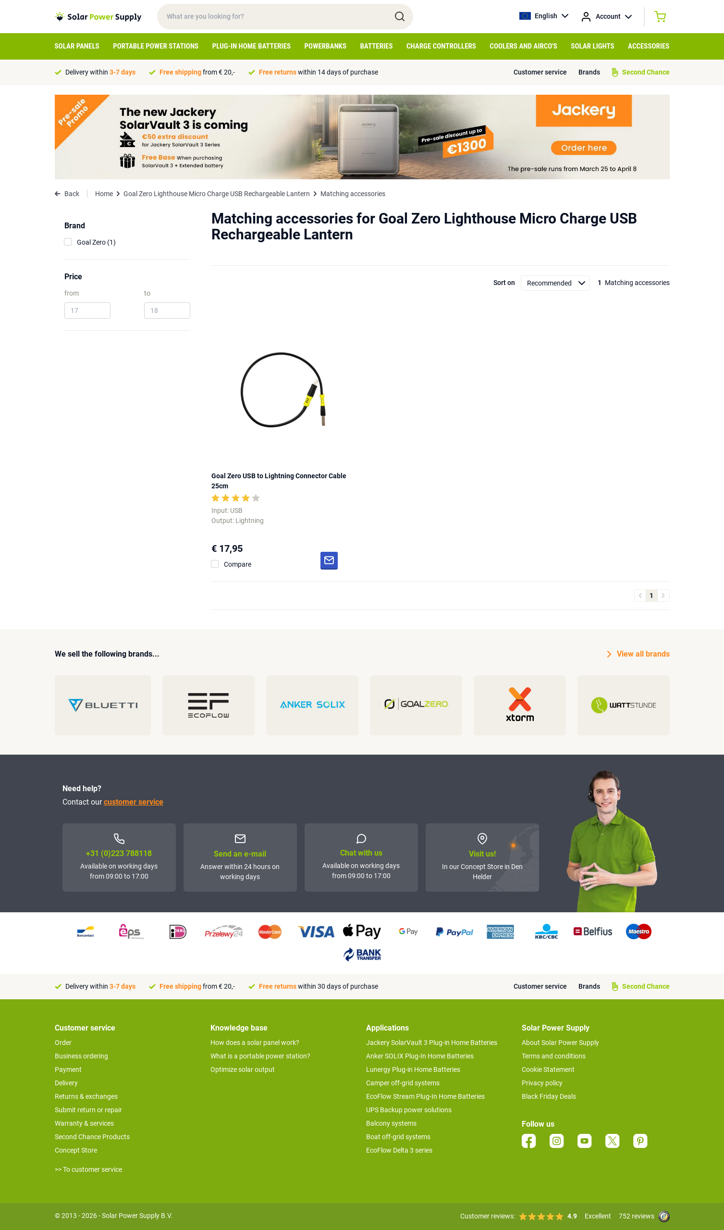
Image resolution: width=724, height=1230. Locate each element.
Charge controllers (441, 46)
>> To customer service (88, 1169)
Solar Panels (77, 46)
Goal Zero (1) (96, 242)
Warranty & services (84, 1123)
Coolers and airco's (523, 46)
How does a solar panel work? (254, 1042)
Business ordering (81, 1056)
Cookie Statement (548, 1069)
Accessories (648, 46)
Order (63, 1042)
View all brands (638, 654)
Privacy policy (542, 1083)
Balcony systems (391, 1123)
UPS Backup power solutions (409, 1110)
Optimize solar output (242, 1069)
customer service (133, 802)
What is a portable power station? (260, 1056)
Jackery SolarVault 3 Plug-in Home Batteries (431, 1042)
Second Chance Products (92, 1137)
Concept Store (76, 1150)
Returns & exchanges (86, 1096)
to (147, 293)
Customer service (540, 72)
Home (104, 194)
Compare (237, 564)
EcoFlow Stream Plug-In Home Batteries (425, 1096)
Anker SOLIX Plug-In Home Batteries (420, 1056)
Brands (589, 72)
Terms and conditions (554, 1056)
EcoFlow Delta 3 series (399, 1150)
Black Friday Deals (549, 1096)
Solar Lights (592, 46)
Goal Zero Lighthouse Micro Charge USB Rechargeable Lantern (216, 194)
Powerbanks (325, 46)
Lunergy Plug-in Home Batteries (413, 1069)
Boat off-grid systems (398, 1137)
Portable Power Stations (155, 46)
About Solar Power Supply (560, 1042)
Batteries (376, 46)
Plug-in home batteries (251, 46)
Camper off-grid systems (403, 1083)
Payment (68, 1069)
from (71, 293)
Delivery (66, 1083)
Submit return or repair (88, 1110)
